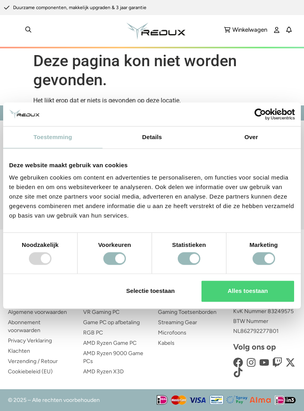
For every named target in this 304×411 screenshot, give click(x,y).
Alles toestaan (248, 291)
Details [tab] (152, 137)
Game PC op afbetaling (111, 322)
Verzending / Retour (33, 361)
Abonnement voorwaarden (24, 326)
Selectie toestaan (150, 291)
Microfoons (172, 332)
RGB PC (93, 332)
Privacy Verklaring (30, 340)
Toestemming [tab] (53, 137)
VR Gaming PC (101, 312)
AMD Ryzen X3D (103, 371)
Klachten (19, 351)
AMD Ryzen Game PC (110, 343)
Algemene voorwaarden (37, 312)
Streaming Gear (177, 322)
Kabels (166, 343)
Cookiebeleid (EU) (30, 371)
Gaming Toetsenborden (187, 312)
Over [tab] (251, 137)
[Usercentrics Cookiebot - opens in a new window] (260, 114)
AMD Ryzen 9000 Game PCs (113, 357)
